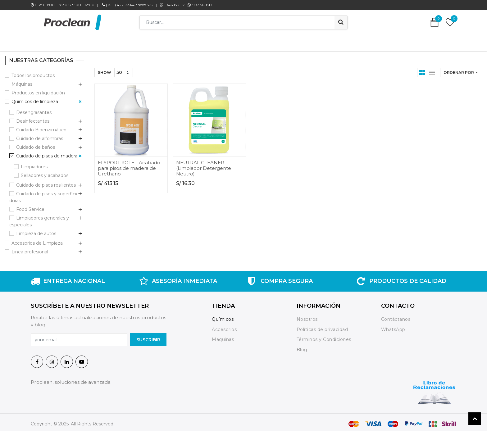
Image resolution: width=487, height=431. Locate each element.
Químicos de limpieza (34, 98)
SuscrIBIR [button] (148, 336)
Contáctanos (396, 316)
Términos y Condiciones (324, 336)
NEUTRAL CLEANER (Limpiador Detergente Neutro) (203, 165)
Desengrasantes (34, 109)
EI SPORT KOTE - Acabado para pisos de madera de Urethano (129, 165)
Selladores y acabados (44, 172)
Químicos (223, 316)
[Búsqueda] (341, 22)
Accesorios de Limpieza (37, 240)
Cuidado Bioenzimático (41, 126)
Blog (302, 346)
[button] (460, 69)
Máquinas (21, 81)
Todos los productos (33, 72)
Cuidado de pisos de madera (46, 153)
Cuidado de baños (35, 144)
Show (104, 69)
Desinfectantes (32, 118)
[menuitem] (150, 41)
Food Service (30, 206)
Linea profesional (29, 249)
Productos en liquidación (38, 90)
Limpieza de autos (36, 230)
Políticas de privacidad (322, 326)
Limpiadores (34, 163)
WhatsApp (393, 326)
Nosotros (308, 316)
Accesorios (224, 326)
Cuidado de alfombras (39, 135)
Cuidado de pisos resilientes (46, 182)
